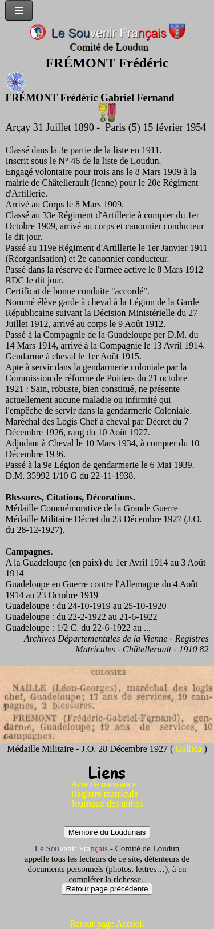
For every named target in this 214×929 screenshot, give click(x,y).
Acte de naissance (103, 784)
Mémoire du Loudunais (107, 832)
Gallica (189, 749)
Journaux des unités (107, 803)
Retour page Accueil (107, 923)
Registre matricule (104, 794)
